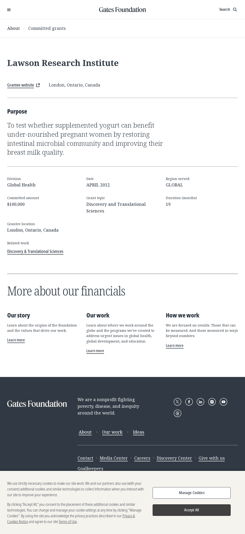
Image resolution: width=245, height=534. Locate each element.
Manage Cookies (192, 494)
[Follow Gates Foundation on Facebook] (189, 402)
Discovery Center (174, 458)
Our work (112, 432)
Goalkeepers (90, 468)
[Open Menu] (9, 9)
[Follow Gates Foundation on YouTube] (223, 402)
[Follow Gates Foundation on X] (177, 402)
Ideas (138, 432)
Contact (85, 458)
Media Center (114, 458)
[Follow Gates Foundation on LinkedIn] (200, 402)
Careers (142, 458)
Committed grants (47, 28)
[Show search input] (228, 9)
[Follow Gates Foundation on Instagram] (212, 402)
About (13, 28)
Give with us (212, 458)
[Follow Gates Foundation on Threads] (177, 413)
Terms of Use (68, 523)
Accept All (191, 511)
